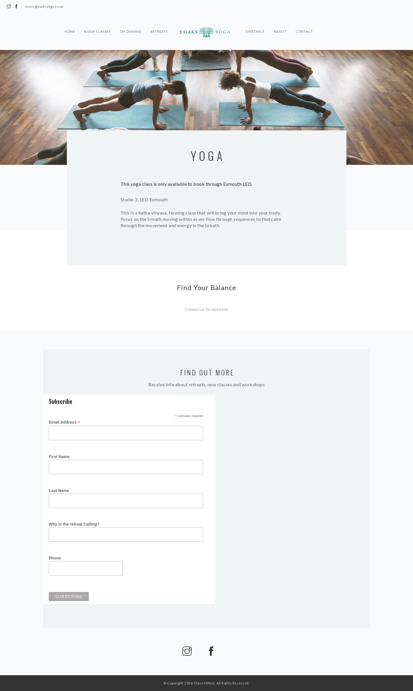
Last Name (59, 491)
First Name (59, 457)
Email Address (64, 423)
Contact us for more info (207, 309)
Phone (55, 559)
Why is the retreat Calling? (74, 525)
